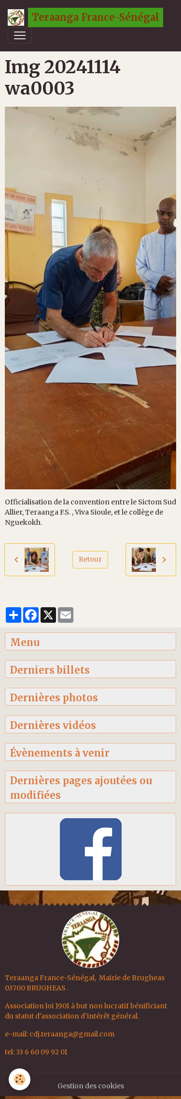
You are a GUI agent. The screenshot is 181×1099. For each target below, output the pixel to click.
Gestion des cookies (90, 1086)
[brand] (85, 17)
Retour (90, 559)
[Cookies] (19, 1079)
